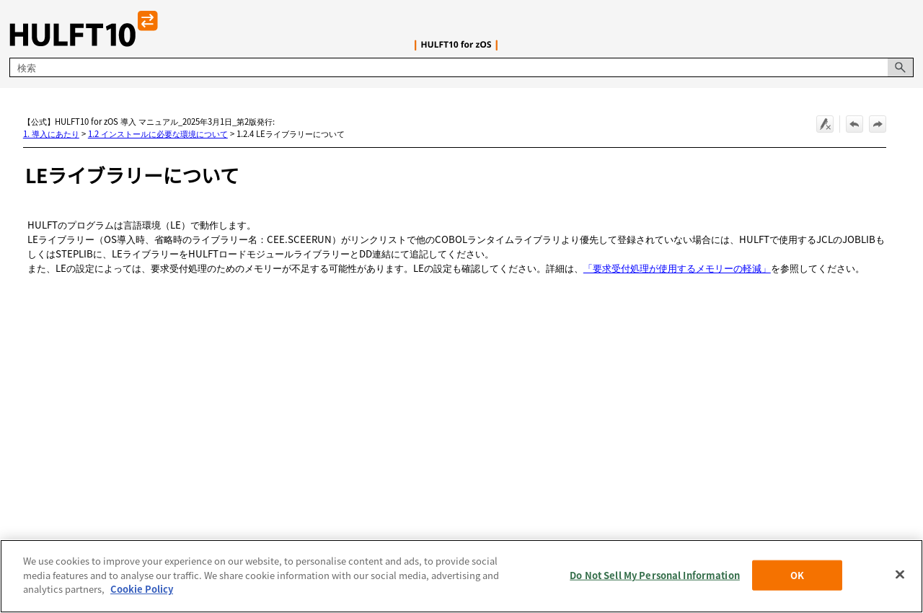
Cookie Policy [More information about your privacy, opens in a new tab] (141, 589)
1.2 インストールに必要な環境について (158, 133)
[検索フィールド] (461, 67)
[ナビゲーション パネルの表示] (905, 29)
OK (797, 575)
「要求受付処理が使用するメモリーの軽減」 (677, 268)
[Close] (900, 575)
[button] (901, 67)
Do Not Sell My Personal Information (655, 575)
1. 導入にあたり (51, 133)
